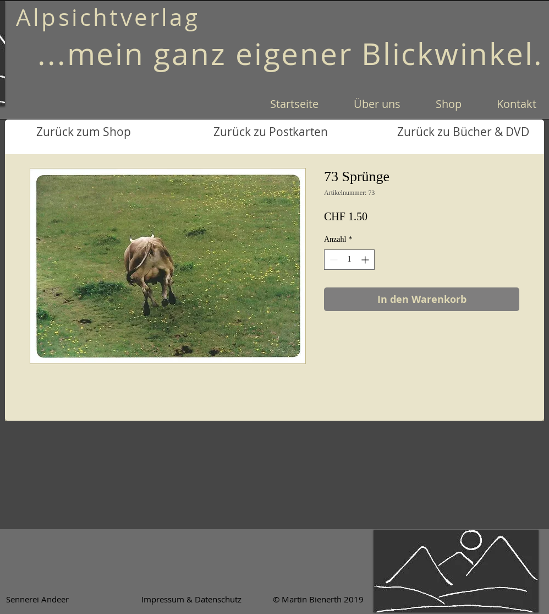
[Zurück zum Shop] (83, 132)
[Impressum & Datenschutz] (191, 599)
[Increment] (366, 259)
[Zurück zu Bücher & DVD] (463, 132)
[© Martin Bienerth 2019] (318, 599)
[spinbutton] (349, 259)
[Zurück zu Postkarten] (270, 132)
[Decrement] (332, 259)
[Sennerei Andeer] (37, 599)
